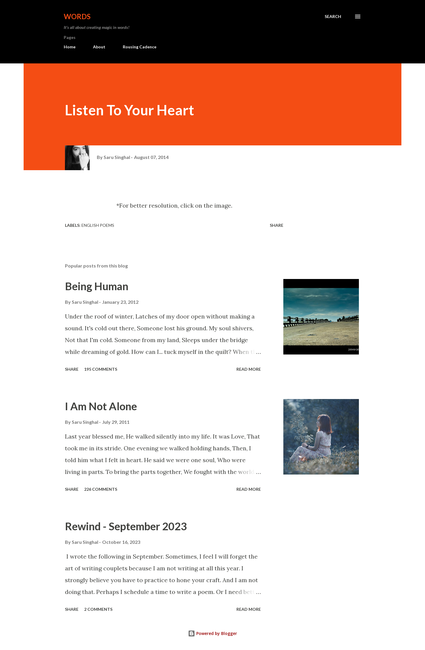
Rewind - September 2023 (126, 526)
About (99, 46)
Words (77, 16)
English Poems (97, 225)
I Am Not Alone (101, 406)
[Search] (333, 16)
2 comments (98, 609)
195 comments (100, 369)
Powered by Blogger (212, 633)
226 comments (100, 489)
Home (70, 46)
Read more (248, 369)
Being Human (96, 286)
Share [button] (276, 225)
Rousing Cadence (139, 46)
